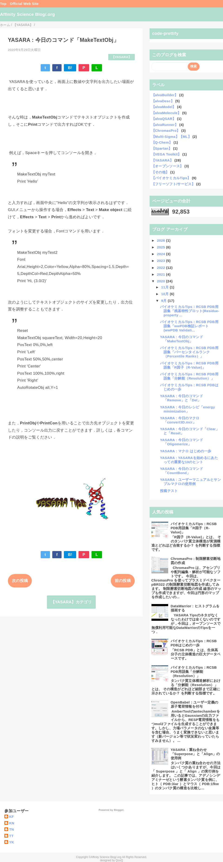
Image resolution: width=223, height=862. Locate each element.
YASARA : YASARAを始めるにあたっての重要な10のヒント (189, 460)
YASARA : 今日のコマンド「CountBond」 (181, 471)
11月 (165, 287)
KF (11, 817)
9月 (164, 301)
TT (11, 836)
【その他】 (160, 172)
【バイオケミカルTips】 (171, 178)
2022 (161, 268)
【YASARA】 (122, 57)
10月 (165, 294)
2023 (161, 261)
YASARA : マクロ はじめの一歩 (185, 451)
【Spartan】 (161, 148)
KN (11, 823)
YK (11, 842)
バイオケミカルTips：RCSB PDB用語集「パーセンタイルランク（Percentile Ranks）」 (189, 352)
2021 (161, 274)
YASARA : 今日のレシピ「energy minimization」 (187, 409)
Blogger (118, 810)
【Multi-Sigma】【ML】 (171, 137)
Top (3, 4)
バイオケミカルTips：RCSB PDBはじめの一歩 (194, 643)
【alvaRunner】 (164, 125)
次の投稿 (20, 580)
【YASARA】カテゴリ (71, 602)
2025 (161, 247)
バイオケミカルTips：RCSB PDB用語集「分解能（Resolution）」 (189, 376)
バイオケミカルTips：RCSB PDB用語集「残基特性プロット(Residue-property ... (189, 311)
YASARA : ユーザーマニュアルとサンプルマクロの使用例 (190, 482)
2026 (161, 240)
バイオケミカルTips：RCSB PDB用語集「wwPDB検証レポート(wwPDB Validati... (189, 326)
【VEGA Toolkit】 (166, 154)
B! (70, 68)
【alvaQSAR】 (163, 119)
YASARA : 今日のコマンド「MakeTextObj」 (181, 339)
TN (11, 829)
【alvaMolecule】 (166, 113)
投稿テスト (169, 491)
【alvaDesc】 (162, 101)
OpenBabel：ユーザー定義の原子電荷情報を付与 (194, 704)
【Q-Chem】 (162, 142)
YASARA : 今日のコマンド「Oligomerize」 (181, 442)
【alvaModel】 (163, 107)
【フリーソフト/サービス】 (173, 184)
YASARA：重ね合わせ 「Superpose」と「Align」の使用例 (195, 754)
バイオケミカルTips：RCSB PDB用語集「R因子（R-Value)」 (189, 365)
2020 (161, 281)
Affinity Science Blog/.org (27, 14)
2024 (161, 254)
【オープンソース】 (167, 166)
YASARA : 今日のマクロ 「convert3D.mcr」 (180, 420)
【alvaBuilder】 (164, 95)
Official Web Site (24, 4)
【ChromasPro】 (165, 130)
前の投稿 (123, 580)
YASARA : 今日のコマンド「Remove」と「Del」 (181, 398)
